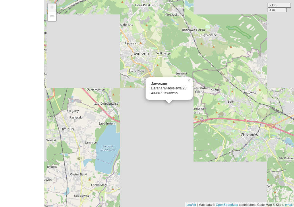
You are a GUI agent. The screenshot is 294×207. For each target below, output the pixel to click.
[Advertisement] (22, 103)
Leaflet (191, 204)
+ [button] (52, 7)
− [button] (52, 16)
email (289, 204)
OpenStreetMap (227, 204)
